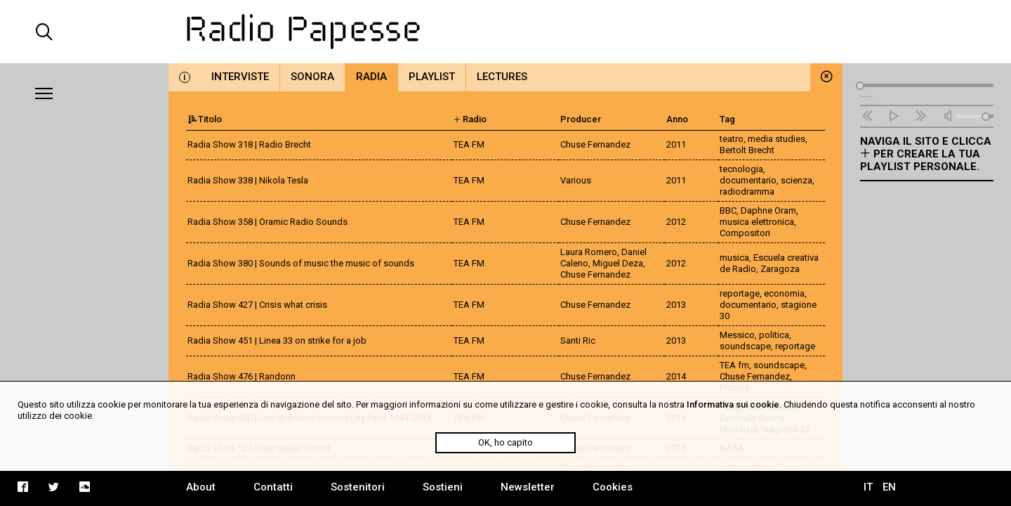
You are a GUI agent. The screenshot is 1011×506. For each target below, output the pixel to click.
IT (868, 487)
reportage (740, 293)
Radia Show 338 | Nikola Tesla (247, 180)
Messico (737, 335)
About (201, 487)
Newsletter (528, 487)
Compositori (745, 233)
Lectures (502, 76)
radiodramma (747, 191)
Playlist (432, 76)
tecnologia (741, 169)
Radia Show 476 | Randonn (241, 376)
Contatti (273, 487)
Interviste (240, 76)
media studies (776, 139)
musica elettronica (757, 221)
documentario (748, 180)
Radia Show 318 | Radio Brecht (249, 144)
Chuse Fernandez (755, 376)
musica (734, 257)
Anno (677, 119)
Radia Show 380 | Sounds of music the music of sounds (300, 263)
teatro (732, 139)
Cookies (613, 487)
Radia (371, 76)
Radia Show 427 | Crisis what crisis (257, 304)
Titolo (204, 119)
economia (784, 293)
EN (889, 487)
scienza (796, 180)
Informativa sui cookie (733, 404)
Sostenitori (358, 487)
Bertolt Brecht (747, 150)
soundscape (745, 346)
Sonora (312, 76)
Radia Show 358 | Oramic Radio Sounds (267, 221)
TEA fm (734, 365)
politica (774, 335)
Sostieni (443, 487)
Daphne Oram (768, 210)
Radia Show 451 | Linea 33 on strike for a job (276, 340)
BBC (728, 210)
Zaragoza (780, 269)
